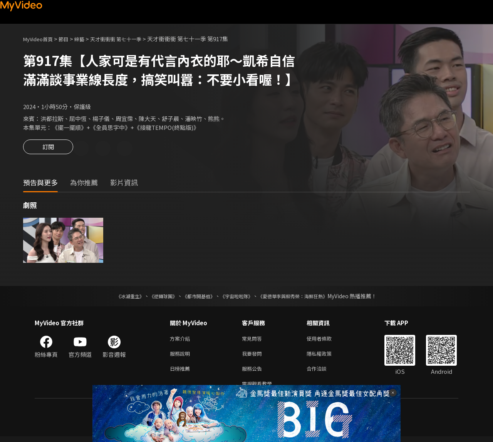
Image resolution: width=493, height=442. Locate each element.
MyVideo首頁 (40, 39)
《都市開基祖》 (195, 297)
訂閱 (48, 149)
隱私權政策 (325, 356)
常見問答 (253, 340)
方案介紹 (181, 340)
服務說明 (181, 356)
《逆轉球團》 (154, 297)
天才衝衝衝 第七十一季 (128, 39)
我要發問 (253, 356)
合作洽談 (322, 372)
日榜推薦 (181, 372)
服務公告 (253, 372)
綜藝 (87, 39)
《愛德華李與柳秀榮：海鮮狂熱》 (302, 297)
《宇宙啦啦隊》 (238, 297)
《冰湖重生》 (117, 297)
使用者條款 (325, 340)
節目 (69, 39)
